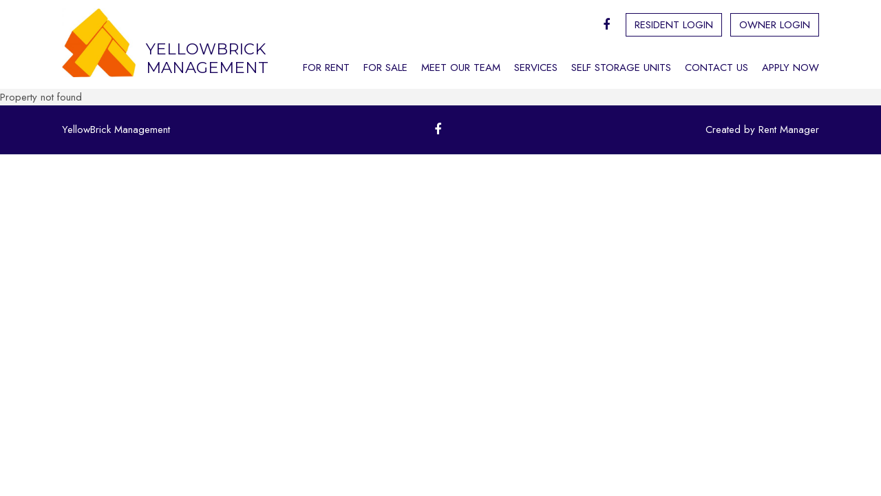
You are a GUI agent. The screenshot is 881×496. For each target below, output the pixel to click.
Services (536, 67)
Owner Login (774, 24)
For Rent (326, 67)
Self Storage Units (621, 67)
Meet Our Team (460, 67)
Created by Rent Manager (762, 129)
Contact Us (716, 67)
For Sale (385, 67)
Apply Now (790, 67)
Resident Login (674, 24)
